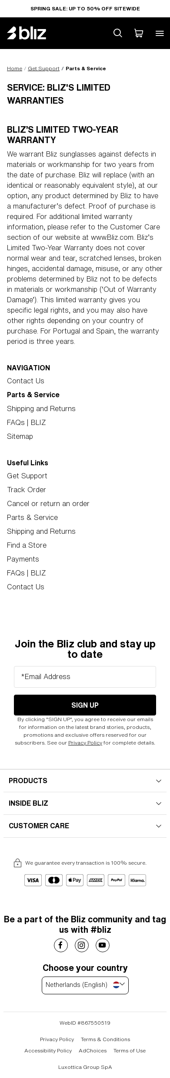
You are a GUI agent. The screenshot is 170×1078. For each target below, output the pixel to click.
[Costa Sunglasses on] (61, 945)
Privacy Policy (85, 742)
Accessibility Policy (48, 1050)
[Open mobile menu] (159, 33)
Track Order (26, 489)
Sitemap (20, 436)
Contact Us (25, 380)
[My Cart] (138, 33)
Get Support (44, 68)
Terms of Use (129, 1050)
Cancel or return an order (48, 503)
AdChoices (93, 1050)
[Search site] (117, 33)
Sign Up (85, 705)
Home (14, 68)
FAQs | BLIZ (26, 422)
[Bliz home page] (33, 33)
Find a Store (27, 545)
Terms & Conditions (105, 1039)
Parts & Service (32, 517)
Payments (23, 558)
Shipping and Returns (41, 408)
